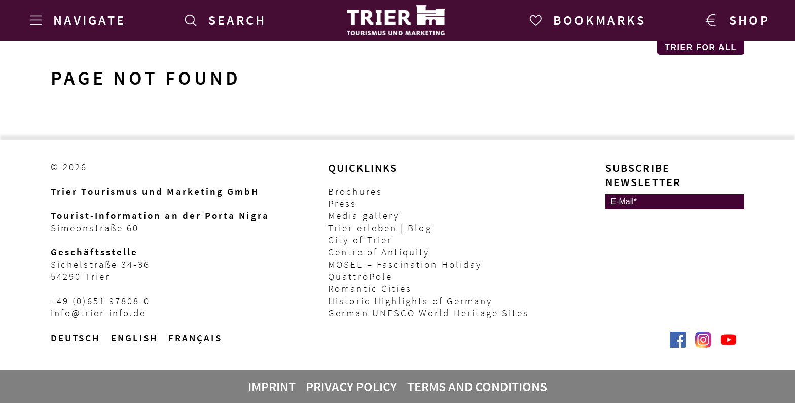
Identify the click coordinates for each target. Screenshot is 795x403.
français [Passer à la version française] (195, 338)
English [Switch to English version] (135, 338)
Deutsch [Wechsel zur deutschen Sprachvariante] (76, 338)
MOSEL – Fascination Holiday (405, 264)
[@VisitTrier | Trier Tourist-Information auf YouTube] (728, 345)
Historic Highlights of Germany (410, 301)
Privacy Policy (351, 387)
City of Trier (360, 240)
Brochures (355, 191)
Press (342, 203)
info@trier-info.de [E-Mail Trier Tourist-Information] (98, 313)
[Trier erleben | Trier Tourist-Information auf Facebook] (678, 345)
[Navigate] (75, 20)
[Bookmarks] (585, 20)
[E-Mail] (674, 201)
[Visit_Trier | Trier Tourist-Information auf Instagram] (703, 345)
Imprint (272, 387)
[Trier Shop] (735, 20)
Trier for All (701, 47)
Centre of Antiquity (378, 252)
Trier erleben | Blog (379, 228)
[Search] (223, 20)
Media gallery (364, 215)
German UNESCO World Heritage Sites (428, 313)
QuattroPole (360, 276)
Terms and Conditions (477, 387)
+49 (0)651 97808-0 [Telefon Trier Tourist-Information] (100, 301)
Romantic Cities (370, 288)
